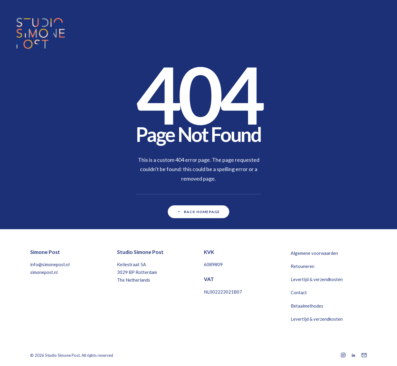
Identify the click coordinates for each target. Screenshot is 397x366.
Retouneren (302, 266)
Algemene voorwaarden (314, 253)
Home (91, 32)
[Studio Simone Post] (40, 32)
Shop (141, 32)
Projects (116, 32)
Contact (299, 292)
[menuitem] (91, 32)
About (163, 32)
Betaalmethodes (307, 305)
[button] (352, 32)
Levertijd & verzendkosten (317, 279)
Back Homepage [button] (198, 212)
